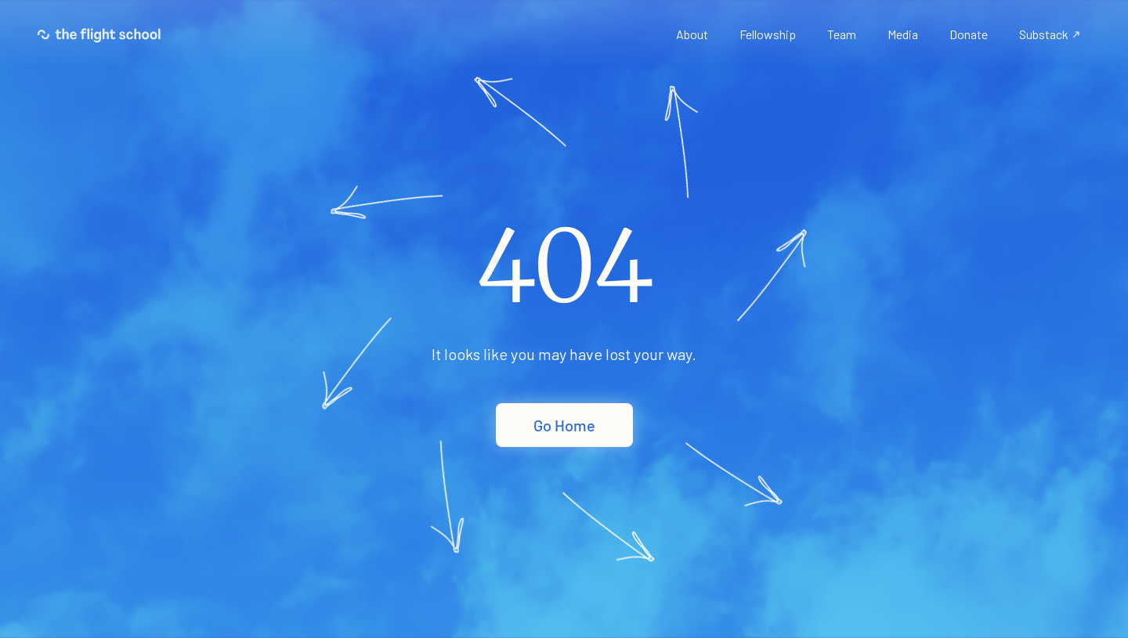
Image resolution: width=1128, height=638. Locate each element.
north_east (1076, 34)
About (692, 34)
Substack (1043, 34)
